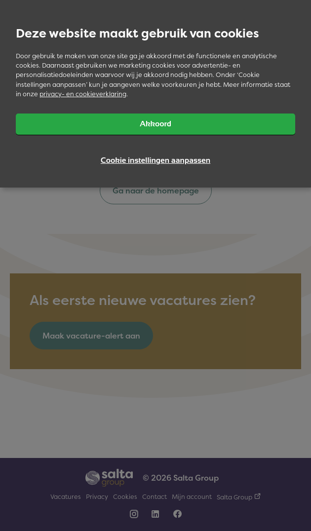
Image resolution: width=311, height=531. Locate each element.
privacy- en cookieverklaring (82, 94)
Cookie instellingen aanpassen (155, 160)
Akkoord (155, 123)
